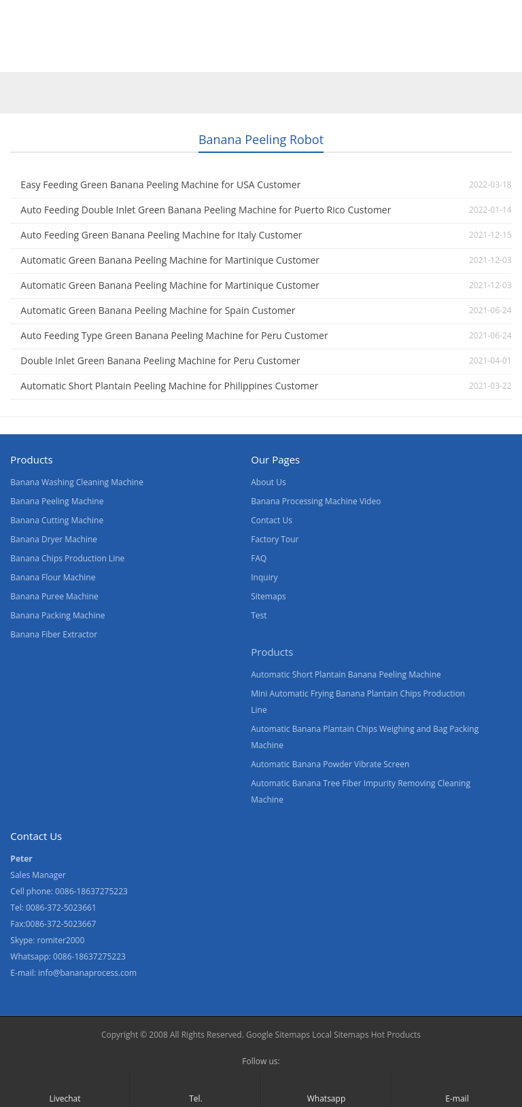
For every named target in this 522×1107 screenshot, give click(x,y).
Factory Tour (274, 539)
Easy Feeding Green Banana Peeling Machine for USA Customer (160, 184)
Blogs (391, 56)
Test (258, 615)
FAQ (258, 558)
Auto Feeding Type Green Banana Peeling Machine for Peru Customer (174, 335)
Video (146, 56)
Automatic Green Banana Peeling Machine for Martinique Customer (169, 259)
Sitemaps (268, 596)
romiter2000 (61, 940)
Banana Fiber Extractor (53, 634)
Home (26, 56)
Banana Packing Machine (57, 615)
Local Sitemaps (340, 1034)
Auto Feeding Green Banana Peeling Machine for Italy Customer (161, 234)
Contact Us (328, 56)
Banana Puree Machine (54, 596)
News (264, 56)
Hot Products (395, 1034)
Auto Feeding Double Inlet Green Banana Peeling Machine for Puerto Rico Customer (205, 209)
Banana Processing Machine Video (316, 501)
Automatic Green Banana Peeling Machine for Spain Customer (157, 310)
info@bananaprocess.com (87, 973)
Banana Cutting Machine (56, 520)
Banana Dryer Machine (53, 539)
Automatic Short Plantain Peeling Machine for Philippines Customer (169, 385)
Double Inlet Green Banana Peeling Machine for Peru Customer (160, 360)
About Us (205, 56)
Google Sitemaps (278, 1034)
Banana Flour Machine (52, 577)
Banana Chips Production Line (67, 558)
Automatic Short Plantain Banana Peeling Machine (346, 674)
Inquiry (264, 577)
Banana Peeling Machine (56, 501)
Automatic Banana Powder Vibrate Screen (330, 764)
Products (86, 56)
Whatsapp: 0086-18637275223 (68, 956)
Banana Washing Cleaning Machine (76, 482)
